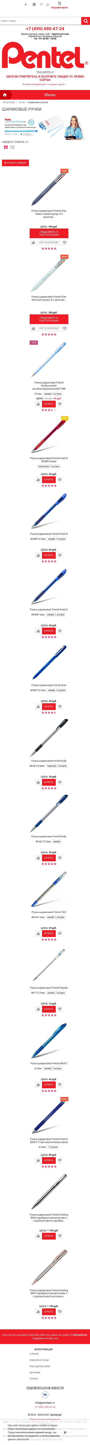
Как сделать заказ (40, 1366)
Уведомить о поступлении (49, 233)
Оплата (34, 1378)
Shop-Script (9, 102)
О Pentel (34, 1354)
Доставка (35, 1372)
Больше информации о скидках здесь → (45, 84)
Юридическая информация (45, 1419)
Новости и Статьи (39, 1360)
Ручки (22, 102)
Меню (50, 94)
